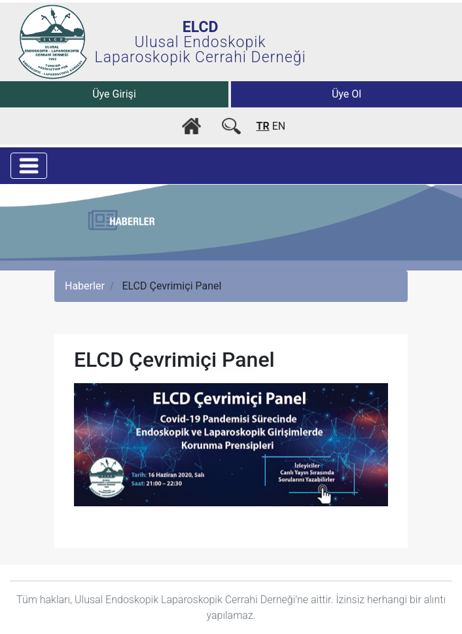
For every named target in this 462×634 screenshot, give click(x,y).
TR (263, 126)
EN (279, 126)
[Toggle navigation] (28, 166)
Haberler (85, 286)
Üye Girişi (114, 94)
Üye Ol (346, 94)
